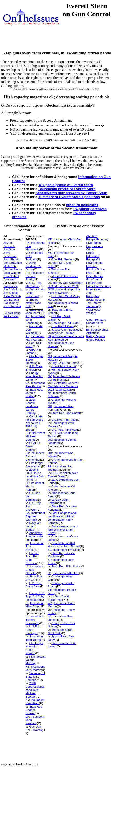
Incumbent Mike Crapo (35, 604)
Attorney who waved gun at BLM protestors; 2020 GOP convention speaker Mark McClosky (65, 287)
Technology (93, 306)
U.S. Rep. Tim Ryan (64, 429)
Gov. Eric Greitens (63, 259)
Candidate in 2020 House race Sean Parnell (64, 544)
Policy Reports (95, 336)
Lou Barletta (11, 299)
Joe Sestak (10, 292)
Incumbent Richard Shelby (35, 276)
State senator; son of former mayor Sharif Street (63, 530)
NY (49, 393)
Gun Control (94, 279)
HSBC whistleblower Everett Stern (63, 474)
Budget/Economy (97, 239)
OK (50, 439)
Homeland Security (98, 286)
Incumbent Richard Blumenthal (35, 456)
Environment (94, 262)
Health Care (94, 282)
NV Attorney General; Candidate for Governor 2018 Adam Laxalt (63, 386)
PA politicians (11, 313)
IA (27, 566)
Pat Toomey (10, 303)
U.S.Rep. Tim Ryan (63, 419)
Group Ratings (95, 339)
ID (27, 603)
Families (91, 266)
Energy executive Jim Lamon (34, 376)
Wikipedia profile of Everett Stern (65, 185)
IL (27, 616)
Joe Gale (9, 249)
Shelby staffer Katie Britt (33, 303)
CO (28, 433)
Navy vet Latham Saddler (33, 526)
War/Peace (93, 309)
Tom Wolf (9, 279)
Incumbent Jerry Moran (35, 668)
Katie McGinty (12, 296)
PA (49, 466)
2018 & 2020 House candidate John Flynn (35, 474)
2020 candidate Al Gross (33, 266)
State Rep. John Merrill (34, 311)
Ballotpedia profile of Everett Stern (66, 189)
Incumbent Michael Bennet (35, 436)
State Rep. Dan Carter (65, 413)
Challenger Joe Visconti (34, 464)
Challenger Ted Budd (64, 323)
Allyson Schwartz (9, 244)
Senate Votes (94, 323)
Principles (92, 296)
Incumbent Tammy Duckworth (34, 620)
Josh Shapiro (11, 259)
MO (50, 252)
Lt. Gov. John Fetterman (58, 501)
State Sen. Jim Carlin (34, 578)
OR (50, 453)
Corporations (94, 246)
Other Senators (96, 319)
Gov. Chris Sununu (63, 366)
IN (27, 636)
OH (50, 406)
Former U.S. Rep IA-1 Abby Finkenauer (35, 596)
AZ (27, 336)
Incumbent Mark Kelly (35, 338)
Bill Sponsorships (97, 329)
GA (28, 513)
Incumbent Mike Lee (66, 573)
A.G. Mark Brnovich (34, 368)
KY (27, 700)
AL (27, 272)
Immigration (93, 289)
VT (49, 589)
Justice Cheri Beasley (65, 329)
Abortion (91, 236)
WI (49, 616)
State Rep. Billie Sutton (66, 566)
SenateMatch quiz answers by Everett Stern (71, 193)
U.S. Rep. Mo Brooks (34, 284)
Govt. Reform (94, 276)
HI (27, 543)
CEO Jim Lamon (33, 351)
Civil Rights (93, 242)
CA (28, 383)
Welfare (91, 313)
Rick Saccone (12, 306)
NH (50, 356)
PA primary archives (90, 209)
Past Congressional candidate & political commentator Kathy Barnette (62, 518)
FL (27, 483)
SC (50, 549)
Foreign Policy (95, 269)
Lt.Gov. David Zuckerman (58, 598)
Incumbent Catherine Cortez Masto (64, 378)
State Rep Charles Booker (34, 710)
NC (50, 303)
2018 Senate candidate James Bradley (32, 406)
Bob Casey (10, 286)
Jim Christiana (12, 289)
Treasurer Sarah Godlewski (60, 631)
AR (28, 316)
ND (50, 343)
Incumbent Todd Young (35, 638)
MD (50, 239)
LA (27, 716)
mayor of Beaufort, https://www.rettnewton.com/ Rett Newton (66, 336)
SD (50, 559)
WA (50, 603)
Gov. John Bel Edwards (34, 728)
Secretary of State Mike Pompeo (35, 677)
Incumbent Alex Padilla (35, 384)
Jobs (89, 292)
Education (92, 256)
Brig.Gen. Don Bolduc (65, 363)
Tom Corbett (11, 276)
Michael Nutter (12, 269)
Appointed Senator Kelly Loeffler (34, 536)
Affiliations (92, 333)
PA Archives (10, 316)
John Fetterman (9, 254)
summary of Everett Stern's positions (69, 197)
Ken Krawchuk (12, 262)
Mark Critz (9, 266)
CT (27, 453)
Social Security (95, 299)
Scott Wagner (12, 272)
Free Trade (93, 272)
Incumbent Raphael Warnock (35, 516)
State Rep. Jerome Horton (34, 393)
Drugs (90, 252)
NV (50, 376)
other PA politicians (82, 205)
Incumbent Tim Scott (66, 549)
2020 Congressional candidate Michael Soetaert (35, 690)
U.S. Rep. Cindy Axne (34, 584)
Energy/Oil (93, 259)
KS (27, 666)
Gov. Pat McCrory (62, 326)
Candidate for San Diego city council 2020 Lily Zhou (34, 423)
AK (27, 242)
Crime (90, 249)
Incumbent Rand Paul (35, 701)
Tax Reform (93, 303)
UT (49, 573)
